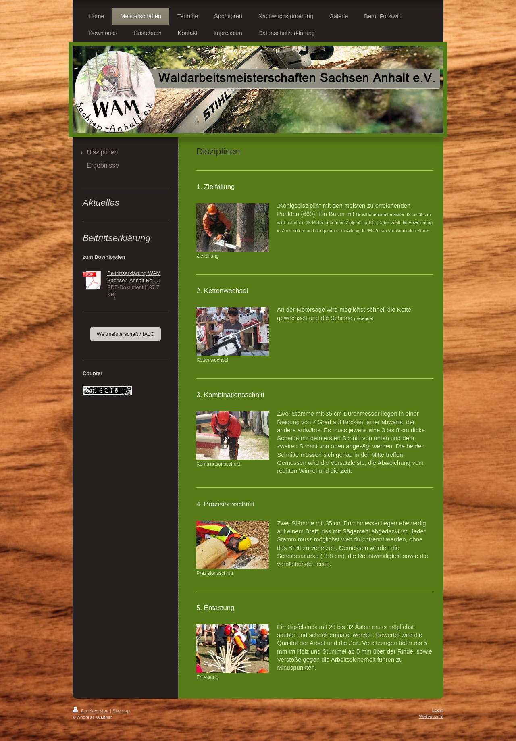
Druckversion (91, 710)
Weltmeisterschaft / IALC (125, 334)
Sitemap (121, 710)
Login (437, 709)
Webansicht (431, 716)
